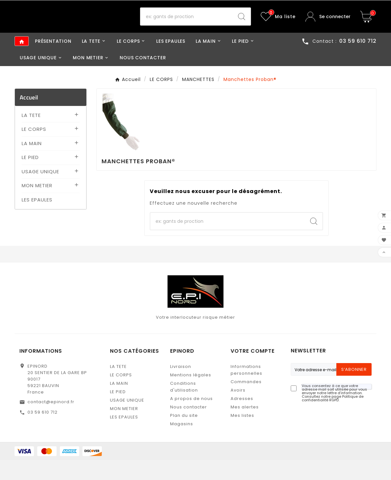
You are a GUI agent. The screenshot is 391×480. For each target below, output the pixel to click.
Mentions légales (190, 395)
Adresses (242, 419)
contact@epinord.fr (50, 422)
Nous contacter (188, 427)
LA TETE (31, 134)
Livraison (180, 386)
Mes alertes (245, 427)
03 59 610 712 (42, 432)
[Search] (241, 26)
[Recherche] (187, 26)
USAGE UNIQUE (40, 191)
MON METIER (37, 205)
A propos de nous (191, 419)
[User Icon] (328, 27)
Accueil (29, 117)
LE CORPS (34, 149)
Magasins (181, 444)
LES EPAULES (37, 219)
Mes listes (242, 435)
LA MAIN (32, 163)
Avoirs (238, 410)
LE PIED (30, 177)
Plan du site (184, 435)
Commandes (246, 402)
